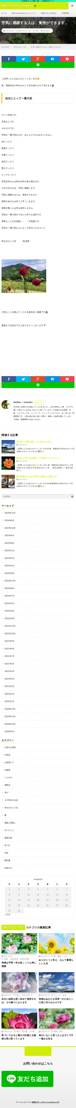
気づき (7, 845)
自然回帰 (65, 13)
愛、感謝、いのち (61, 956)
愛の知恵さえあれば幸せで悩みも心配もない (37, 476)
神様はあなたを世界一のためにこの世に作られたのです (56, 1001)
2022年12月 (9, 580)
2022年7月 (9, 596)
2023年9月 (9, 535)
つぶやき (8, 777)
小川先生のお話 (11, 800)
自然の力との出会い (49, 13)
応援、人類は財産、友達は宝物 (16, 959)
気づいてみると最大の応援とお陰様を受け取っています (18, 1037)
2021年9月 (9, 641)
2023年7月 (9, 550)
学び (6, 792)
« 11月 (7, 914)
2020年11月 (9, 716)
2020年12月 (9, 709)
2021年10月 (9, 633)
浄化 (6, 853)
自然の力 (8, 868)
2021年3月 (9, 686)
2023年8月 (9, 543)
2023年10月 (9, 528)
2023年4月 (9, 573)
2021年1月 (9, 701)
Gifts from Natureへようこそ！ (23, 13)
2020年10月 (9, 724)
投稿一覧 (38, 402)
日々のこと (9, 830)
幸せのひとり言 (24, 31)
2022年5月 (9, 603)
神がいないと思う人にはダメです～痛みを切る (56, 1037)
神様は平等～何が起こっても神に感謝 (18, 964)
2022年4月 (9, 611)
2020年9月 (9, 731)
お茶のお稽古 (10, 747)
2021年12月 (9, 626)
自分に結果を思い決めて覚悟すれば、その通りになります (18, 1001)
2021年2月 (9, 694)
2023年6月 (9, 558)
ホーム (4, 13)
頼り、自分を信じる (25, 995)
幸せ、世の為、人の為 (25, 1031)
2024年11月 (9, 513)
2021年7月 (9, 656)
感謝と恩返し (10, 822)
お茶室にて (9, 762)
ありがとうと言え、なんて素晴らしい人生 (56, 962)
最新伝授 (8, 838)
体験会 (7, 785)
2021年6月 (9, 663)
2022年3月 (9, 618)
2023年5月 (9, 565)
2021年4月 (9, 679)
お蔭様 (7, 770)
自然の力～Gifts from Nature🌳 (45, 1102)
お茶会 (7, 755)
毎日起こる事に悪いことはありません (34, 441)
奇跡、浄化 (58, 1031)
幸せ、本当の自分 (42, 31)
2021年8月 (9, 648)
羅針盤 (7, 860)
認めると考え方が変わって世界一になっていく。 (39, 458)
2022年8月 (9, 588)
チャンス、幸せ (60, 995)
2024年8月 (9, 520)
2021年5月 (9, 671)
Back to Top (38, 1052)
